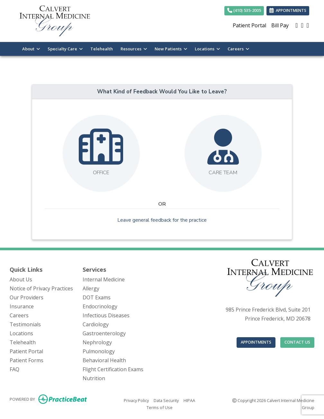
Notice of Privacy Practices (41, 288)
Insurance (22, 306)
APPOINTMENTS (256, 342)
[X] (308, 25)
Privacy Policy (136, 400)
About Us (21, 279)
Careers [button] (238, 49)
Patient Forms (26, 360)
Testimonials (25, 324)
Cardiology (96, 324)
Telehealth (101, 49)
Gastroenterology (104, 333)
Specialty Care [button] (65, 49)
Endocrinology (100, 306)
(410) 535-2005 (244, 10)
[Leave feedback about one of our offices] (101, 153)
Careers (19, 315)
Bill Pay (280, 25)
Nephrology (97, 342)
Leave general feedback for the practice (162, 220)
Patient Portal (249, 25)
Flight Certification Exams (113, 369)
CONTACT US (297, 342)
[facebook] (302, 25)
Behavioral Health (104, 360)
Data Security (166, 400)
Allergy (91, 288)
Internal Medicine (104, 279)
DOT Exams (97, 297)
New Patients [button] (171, 49)
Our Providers (26, 297)
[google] (296, 25)
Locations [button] (207, 49)
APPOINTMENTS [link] (287, 10)
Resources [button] (134, 49)
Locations (21, 333)
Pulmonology (99, 351)
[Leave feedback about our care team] (223, 153)
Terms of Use (160, 407)
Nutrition (94, 378)
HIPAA (189, 400)
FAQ (14, 369)
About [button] (31, 49)
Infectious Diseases (106, 315)
